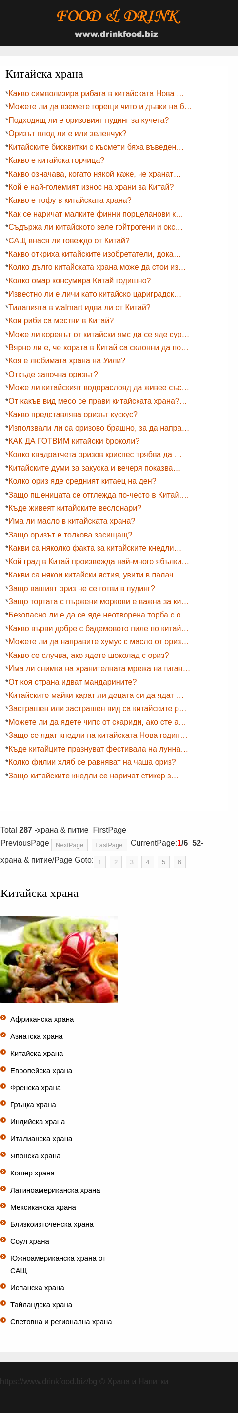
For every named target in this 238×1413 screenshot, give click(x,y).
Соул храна (29, 1241)
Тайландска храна (41, 1304)
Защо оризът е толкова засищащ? (70, 535)
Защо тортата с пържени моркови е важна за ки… (98, 601)
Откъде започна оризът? (53, 374)
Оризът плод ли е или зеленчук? (67, 133)
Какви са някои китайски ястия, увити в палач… (94, 575)
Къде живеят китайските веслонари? (74, 508)
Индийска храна (37, 1121)
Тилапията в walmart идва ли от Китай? (79, 307)
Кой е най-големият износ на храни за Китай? (91, 187)
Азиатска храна (36, 1036)
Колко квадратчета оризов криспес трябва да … (95, 454)
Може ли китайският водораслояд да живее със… (98, 387)
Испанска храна (37, 1287)
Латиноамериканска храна (55, 1190)
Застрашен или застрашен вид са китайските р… (97, 708)
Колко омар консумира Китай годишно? (79, 281)
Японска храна (35, 1156)
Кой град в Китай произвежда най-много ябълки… (98, 561)
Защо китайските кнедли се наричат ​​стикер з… (93, 776)
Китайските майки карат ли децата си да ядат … (96, 695)
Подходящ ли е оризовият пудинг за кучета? (88, 120)
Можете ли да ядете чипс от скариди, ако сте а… (97, 722)
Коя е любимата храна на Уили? (66, 361)
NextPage (69, 845)
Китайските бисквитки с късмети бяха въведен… (96, 147)
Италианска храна (41, 1138)
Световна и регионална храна (61, 1321)
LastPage (109, 845)
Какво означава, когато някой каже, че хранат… (94, 174)
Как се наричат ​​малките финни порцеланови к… (95, 214)
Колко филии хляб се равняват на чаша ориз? (92, 762)
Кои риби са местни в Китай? (61, 321)
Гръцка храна (33, 1104)
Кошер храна (32, 1173)
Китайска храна (36, 1053)
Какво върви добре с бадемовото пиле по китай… (98, 628)
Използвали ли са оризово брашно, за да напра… (98, 428)
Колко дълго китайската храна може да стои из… (97, 267)
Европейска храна (41, 1070)
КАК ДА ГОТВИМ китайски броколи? (73, 441)
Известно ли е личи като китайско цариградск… (94, 294)
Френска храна (35, 1087)
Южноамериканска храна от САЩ (58, 1264)
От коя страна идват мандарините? (72, 682)
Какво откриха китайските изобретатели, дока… (94, 254)
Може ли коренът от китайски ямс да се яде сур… (98, 334)
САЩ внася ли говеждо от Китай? (69, 241)
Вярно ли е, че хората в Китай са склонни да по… (98, 347)
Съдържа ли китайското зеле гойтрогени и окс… (95, 227)
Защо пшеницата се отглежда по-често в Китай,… (98, 495)
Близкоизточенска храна (52, 1224)
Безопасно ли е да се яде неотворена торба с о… (98, 615)
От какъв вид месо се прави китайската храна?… (97, 401)
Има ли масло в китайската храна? (71, 521)
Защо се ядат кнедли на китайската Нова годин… (98, 735)
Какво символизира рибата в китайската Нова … (96, 93)
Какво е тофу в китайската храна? (69, 200)
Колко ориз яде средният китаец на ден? (82, 481)
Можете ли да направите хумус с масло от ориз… (98, 641)
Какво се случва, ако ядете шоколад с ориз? (88, 655)
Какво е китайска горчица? (56, 160)
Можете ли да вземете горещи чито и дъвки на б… (100, 106)
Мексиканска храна (43, 1207)
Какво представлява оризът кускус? (73, 414)
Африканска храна (42, 1019)
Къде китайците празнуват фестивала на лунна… (98, 749)
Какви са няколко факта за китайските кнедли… (94, 548)
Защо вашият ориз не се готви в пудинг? (81, 588)
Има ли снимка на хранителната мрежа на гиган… (99, 668)
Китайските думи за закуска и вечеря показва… (94, 468)
